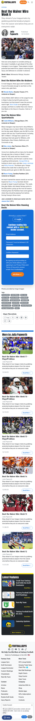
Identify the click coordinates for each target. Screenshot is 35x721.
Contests (22, 700)
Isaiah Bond (16, 303)
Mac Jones (7, 146)
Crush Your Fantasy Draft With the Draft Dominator (23, 583)
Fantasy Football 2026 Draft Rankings (24, 594)
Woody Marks (8, 92)
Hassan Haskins (15, 297)
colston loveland (6, 305)
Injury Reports (5, 700)
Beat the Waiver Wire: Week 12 (14, 551)
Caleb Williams (9, 121)
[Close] (32, 705)
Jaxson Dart (5, 201)
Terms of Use (10, 267)
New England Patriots (7, 308)
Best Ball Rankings (25, 670)
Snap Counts (23, 676)
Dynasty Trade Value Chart (26, 666)
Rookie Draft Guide (7, 697)
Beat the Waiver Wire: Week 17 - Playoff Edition (15, 357)
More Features (17, 632)
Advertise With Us (24, 685)
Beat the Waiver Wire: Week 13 (14, 514)
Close (29, 717)
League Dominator (7, 668)
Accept (24, 717)
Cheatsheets (5, 674)
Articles (4, 7)
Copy (6, 318)
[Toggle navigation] (32, 2)
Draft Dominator (6, 665)
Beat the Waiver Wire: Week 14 (14, 476)
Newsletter (4, 694)
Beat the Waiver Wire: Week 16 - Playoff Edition (15, 397)
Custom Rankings (7, 671)
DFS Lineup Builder (25, 662)
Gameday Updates (23, 621)
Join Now (23, 2)
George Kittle (23, 161)
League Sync (5, 662)
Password (17, 243)
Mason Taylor (16, 305)
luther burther (24, 303)
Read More (27, 373)
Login (17, 219)
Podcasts (4, 691)
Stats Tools (22, 679)
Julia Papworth (14, 33)
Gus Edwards (24, 297)
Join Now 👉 (17, 274)
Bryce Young (8, 174)
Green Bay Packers (26, 305)
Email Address (11, 234)
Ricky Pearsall (9, 165)
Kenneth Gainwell (14, 300)
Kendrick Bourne (6, 303)
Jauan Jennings (28, 163)
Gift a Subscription (25, 694)
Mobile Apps (23, 691)
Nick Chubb (14, 104)
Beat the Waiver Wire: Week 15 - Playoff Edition (15, 437)
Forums (21, 697)
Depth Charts (23, 673)
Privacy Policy (21, 265)
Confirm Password (12, 252)
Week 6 (17, 308)
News (3, 688)
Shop (20, 688)
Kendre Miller (24, 300)
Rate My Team (21, 602)
